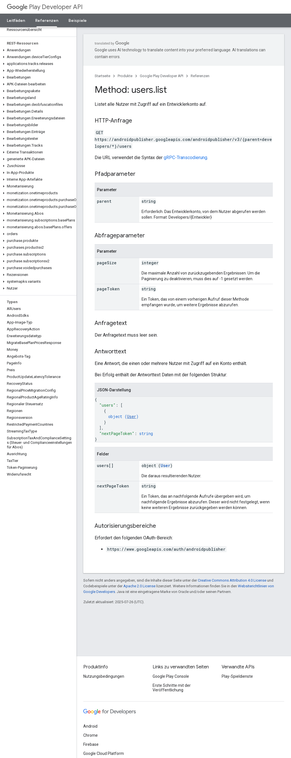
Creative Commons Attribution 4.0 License (232, 580)
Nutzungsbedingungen (103, 676)
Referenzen (200, 76)
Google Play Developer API (161, 76)
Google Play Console (171, 676)
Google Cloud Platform (103, 753)
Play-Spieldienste (237, 676)
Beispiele (77, 20)
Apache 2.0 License (139, 586)
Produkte (125, 76)
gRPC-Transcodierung (185, 157)
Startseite (102, 76)
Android (90, 726)
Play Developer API (45, 7)
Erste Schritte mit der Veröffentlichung (172, 687)
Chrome (90, 735)
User (131, 416)
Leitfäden (16, 20)
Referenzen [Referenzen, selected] (46, 20)
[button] (37, 50)
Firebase (91, 744)
